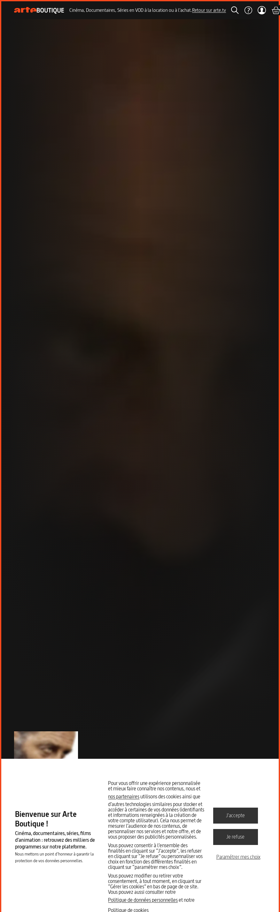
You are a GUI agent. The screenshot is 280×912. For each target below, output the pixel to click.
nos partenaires (123, 796)
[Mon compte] (261, 10)
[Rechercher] (235, 10)
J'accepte (235, 815)
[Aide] (248, 10)
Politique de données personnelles (143, 899)
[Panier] (275, 10)
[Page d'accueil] (39, 10)
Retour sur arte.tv (209, 10)
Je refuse (235, 836)
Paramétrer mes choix (238, 856)
